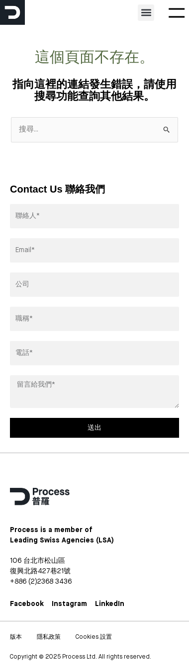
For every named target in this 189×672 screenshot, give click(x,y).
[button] (146, 12)
